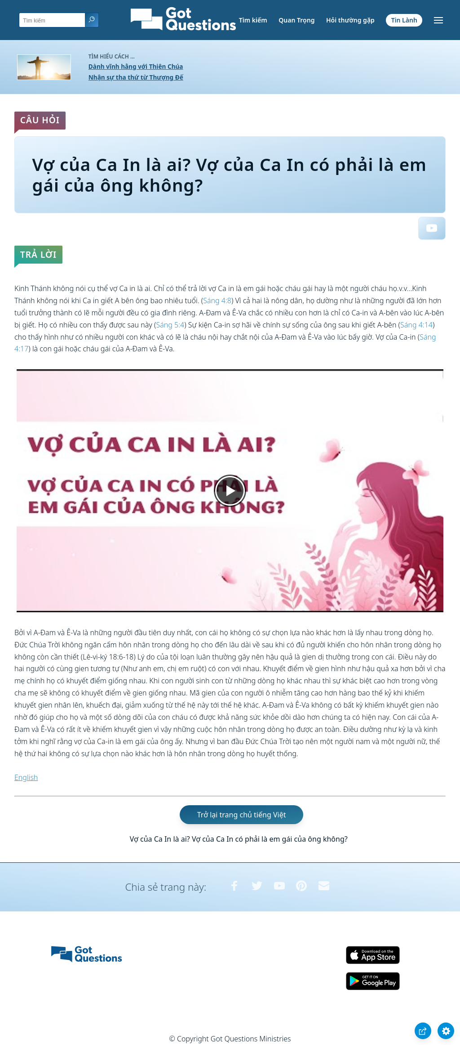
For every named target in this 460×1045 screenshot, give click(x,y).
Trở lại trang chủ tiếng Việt (241, 815)
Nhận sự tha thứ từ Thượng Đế (135, 77)
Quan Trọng (296, 20)
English (26, 777)
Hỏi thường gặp (350, 20)
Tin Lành (404, 20)
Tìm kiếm (253, 20)
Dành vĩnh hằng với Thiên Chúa (135, 66)
